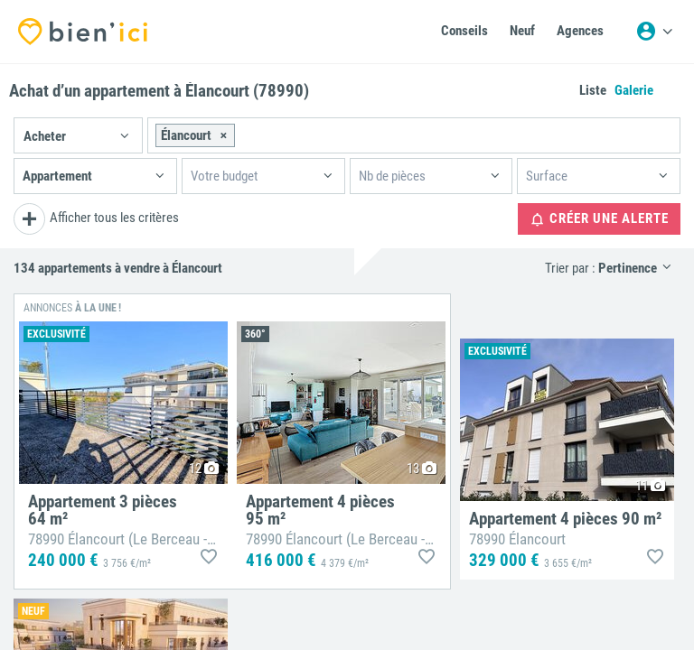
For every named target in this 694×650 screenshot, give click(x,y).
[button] (78, 135)
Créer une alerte (599, 219)
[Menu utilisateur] (654, 31)
